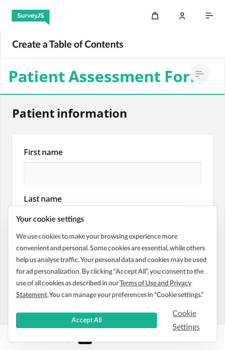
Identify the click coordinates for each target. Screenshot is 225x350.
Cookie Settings (186, 320)
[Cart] (155, 15)
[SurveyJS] (31, 15)
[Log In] (182, 15)
